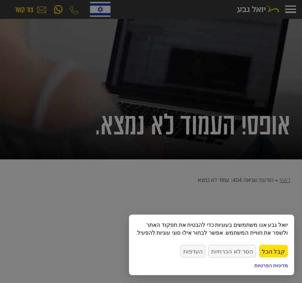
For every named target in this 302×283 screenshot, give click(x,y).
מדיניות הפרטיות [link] (271, 265)
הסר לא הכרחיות (239, 251)
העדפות (204, 251)
